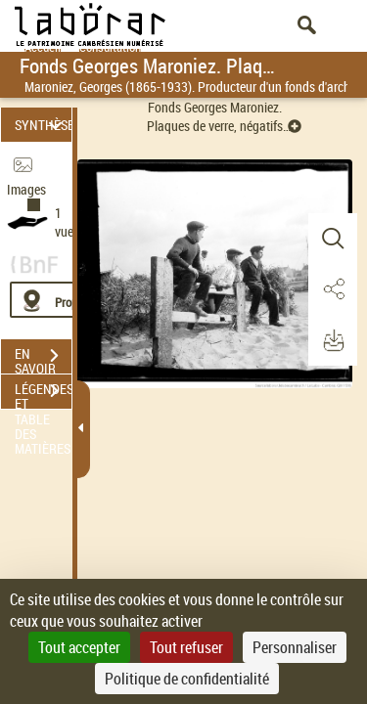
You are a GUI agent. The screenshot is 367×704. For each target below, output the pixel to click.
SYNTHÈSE (43, 125)
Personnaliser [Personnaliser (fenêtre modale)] (294, 647)
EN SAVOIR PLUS (43, 358)
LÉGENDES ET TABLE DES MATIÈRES (43, 393)
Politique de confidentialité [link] (187, 678)
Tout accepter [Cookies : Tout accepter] (79, 647)
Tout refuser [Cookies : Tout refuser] (186, 647)
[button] (332, 238)
